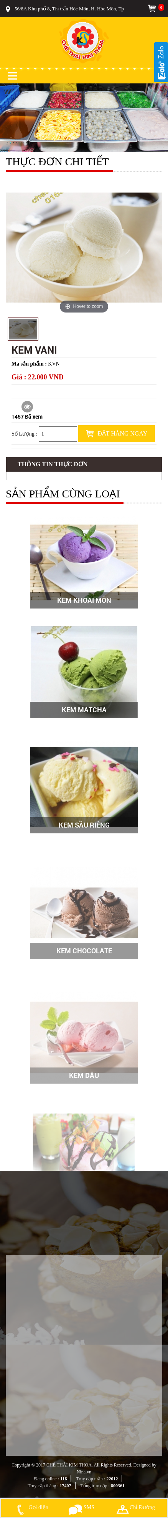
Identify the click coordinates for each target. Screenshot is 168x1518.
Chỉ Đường (135, 1507)
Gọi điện (31, 1507)
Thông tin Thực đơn (52, 464)
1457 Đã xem (27, 410)
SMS (81, 1507)
